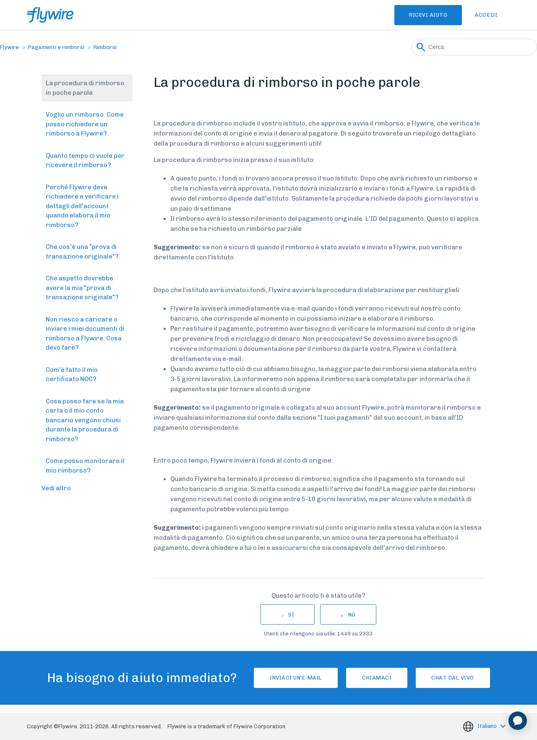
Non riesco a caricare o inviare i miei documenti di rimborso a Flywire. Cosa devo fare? (85, 334)
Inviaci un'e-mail (287, 678)
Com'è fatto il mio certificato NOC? (72, 374)
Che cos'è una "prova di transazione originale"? (82, 251)
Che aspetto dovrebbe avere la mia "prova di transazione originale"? (82, 288)
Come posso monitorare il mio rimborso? (85, 465)
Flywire (9, 47)
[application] (517, 720)
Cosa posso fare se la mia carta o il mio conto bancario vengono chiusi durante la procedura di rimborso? (85, 420)
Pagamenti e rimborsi (56, 47)
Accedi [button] (486, 14)
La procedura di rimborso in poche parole (85, 88)
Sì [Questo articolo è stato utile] (291, 615)
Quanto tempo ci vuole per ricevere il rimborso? (85, 160)
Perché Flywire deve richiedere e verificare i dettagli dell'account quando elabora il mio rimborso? (82, 206)
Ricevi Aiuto (423, 15)
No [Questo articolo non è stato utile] (352, 615)
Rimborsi (105, 47)
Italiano (487, 726)
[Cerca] (474, 47)
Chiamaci (376, 678)
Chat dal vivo (461, 678)
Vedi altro (56, 488)
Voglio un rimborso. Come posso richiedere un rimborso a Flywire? (85, 124)
